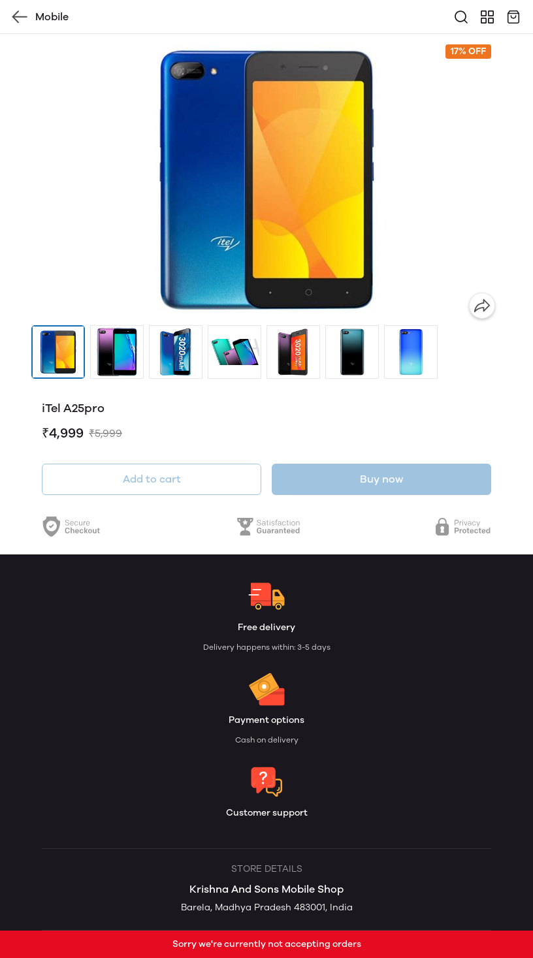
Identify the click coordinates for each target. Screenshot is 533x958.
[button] (58, 352)
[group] (266, 179)
